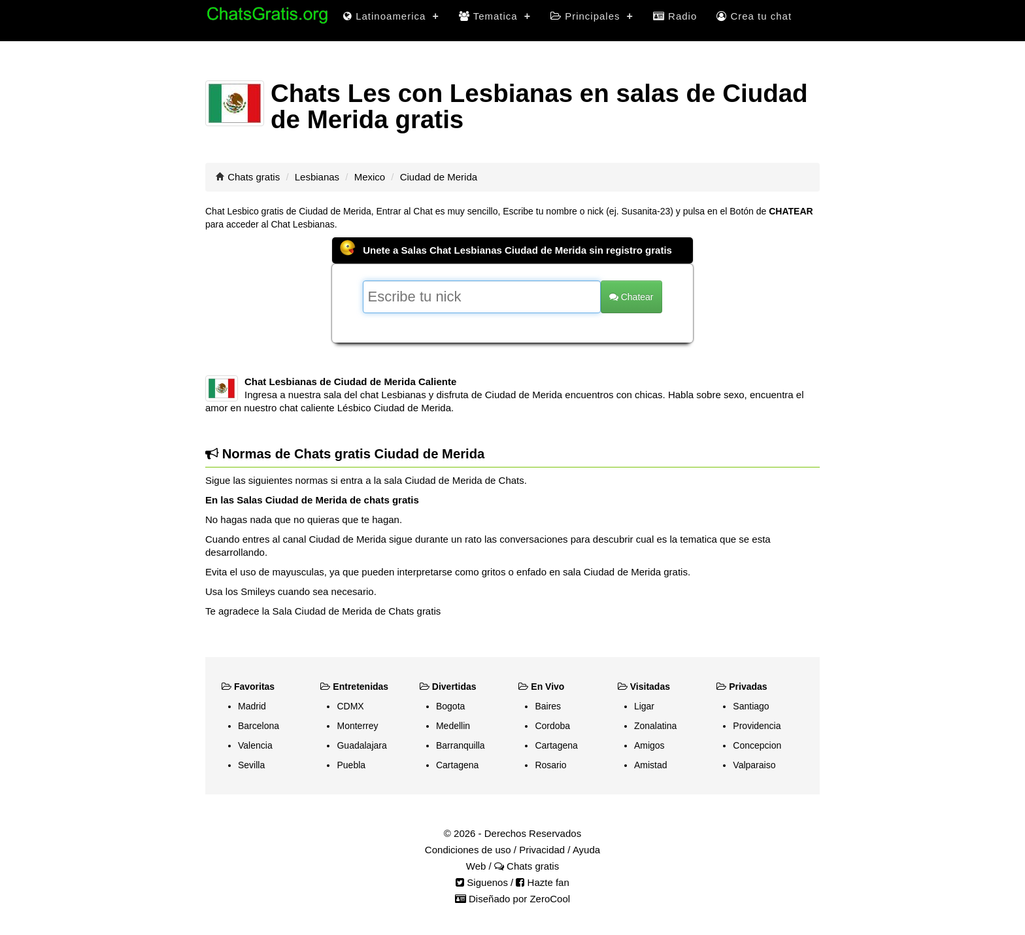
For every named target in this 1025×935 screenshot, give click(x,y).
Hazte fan (542, 882)
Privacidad (542, 849)
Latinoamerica (391, 16)
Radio (675, 16)
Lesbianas (317, 176)
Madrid (252, 706)
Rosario (550, 765)
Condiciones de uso (468, 849)
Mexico (370, 176)
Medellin (453, 726)
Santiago (751, 706)
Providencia (757, 726)
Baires (548, 706)
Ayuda (586, 849)
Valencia (255, 745)
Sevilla (251, 765)
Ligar (644, 706)
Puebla (351, 765)
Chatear (631, 297)
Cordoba (552, 726)
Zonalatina (655, 726)
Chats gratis (253, 176)
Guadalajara (361, 745)
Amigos (649, 745)
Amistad (650, 765)
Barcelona (258, 726)
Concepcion (757, 745)
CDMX (350, 706)
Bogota (450, 706)
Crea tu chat (754, 16)
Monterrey (357, 726)
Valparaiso (754, 765)
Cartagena (457, 765)
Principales (591, 16)
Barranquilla (460, 745)
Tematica (495, 16)
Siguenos (482, 882)
